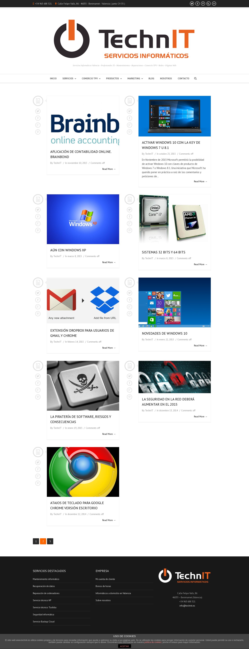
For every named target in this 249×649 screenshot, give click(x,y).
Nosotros (166, 78)
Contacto (183, 78)
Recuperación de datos (44, 586)
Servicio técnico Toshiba (44, 607)
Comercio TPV (92, 78)
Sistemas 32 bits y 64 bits (163, 252)
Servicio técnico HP (42, 600)
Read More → (109, 168)
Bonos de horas (103, 586)
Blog (151, 78)
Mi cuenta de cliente (105, 579)
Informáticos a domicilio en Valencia (113, 593)
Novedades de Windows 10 (164, 333)
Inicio (53, 78)
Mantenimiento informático (46, 579)
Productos (114, 78)
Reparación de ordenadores (46, 593)
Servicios (69, 78)
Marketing (135, 78)
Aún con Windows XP (68, 250)
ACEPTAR (124, 646)
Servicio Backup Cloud (43, 621)
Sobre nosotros (103, 600)
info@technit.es (187, 605)
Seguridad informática (43, 614)
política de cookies (153, 642)
